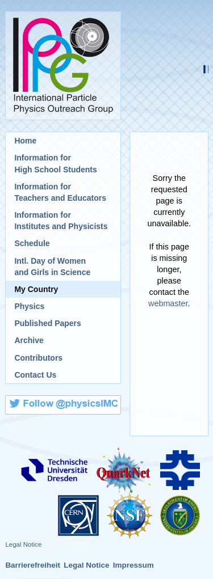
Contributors (38, 357)
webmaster (168, 303)
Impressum (133, 565)
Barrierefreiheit (32, 565)
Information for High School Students (55, 163)
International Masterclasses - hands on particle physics (169, 65)
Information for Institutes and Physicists (60, 220)
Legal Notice (23, 544)
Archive (28, 340)
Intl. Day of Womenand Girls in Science (52, 266)
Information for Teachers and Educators (60, 192)
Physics (29, 306)
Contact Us (35, 374)
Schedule (31, 243)
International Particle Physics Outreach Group (63, 65)
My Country (36, 289)
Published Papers (47, 323)
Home (25, 140)
